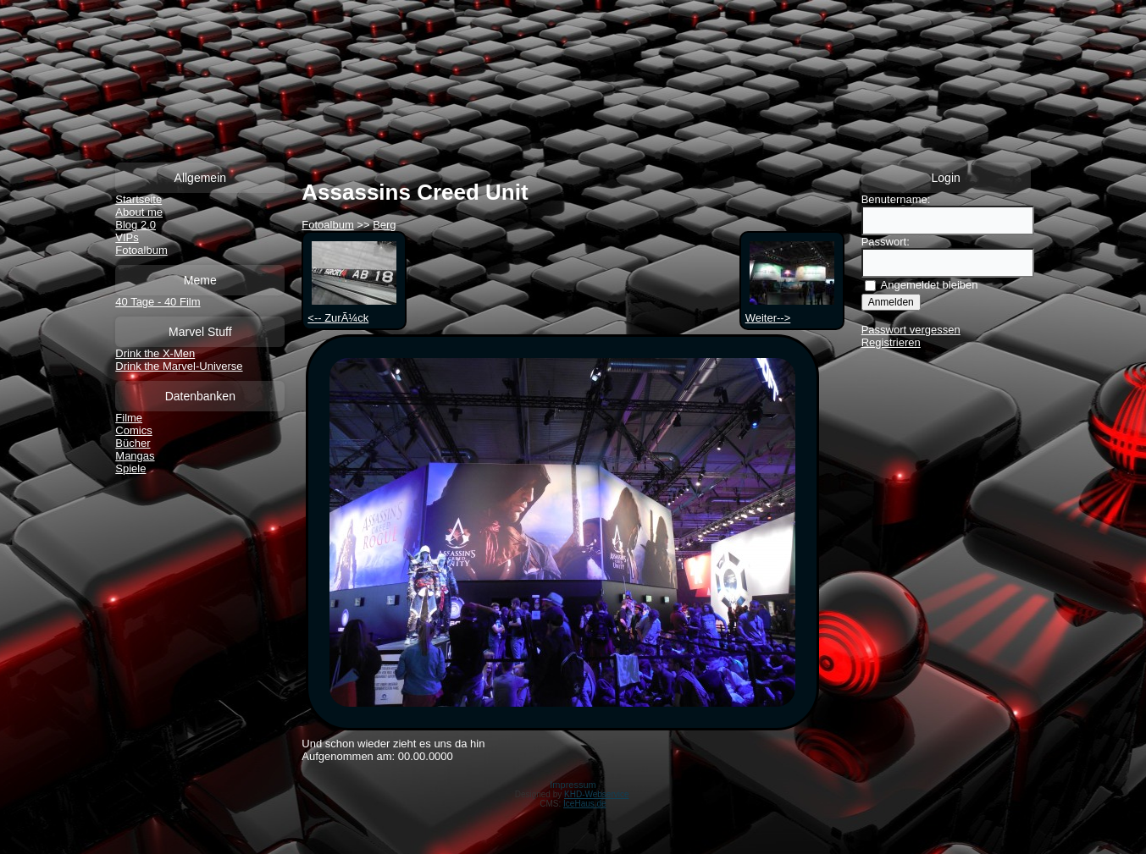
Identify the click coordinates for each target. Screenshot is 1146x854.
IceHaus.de (584, 803)
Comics (133, 430)
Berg (384, 224)
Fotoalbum (141, 250)
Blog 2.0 (135, 224)
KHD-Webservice (596, 794)
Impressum (572, 785)
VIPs (126, 237)
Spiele (130, 468)
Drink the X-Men (155, 353)
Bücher (132, 443)
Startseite (138, 199)
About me (139, 212)
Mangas (134, 455)
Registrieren (891, 342)
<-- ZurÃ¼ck (351, 311)
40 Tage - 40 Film (157, 301)
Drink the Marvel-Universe (178, 366)
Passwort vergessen (911, 329)
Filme (128, 417)
